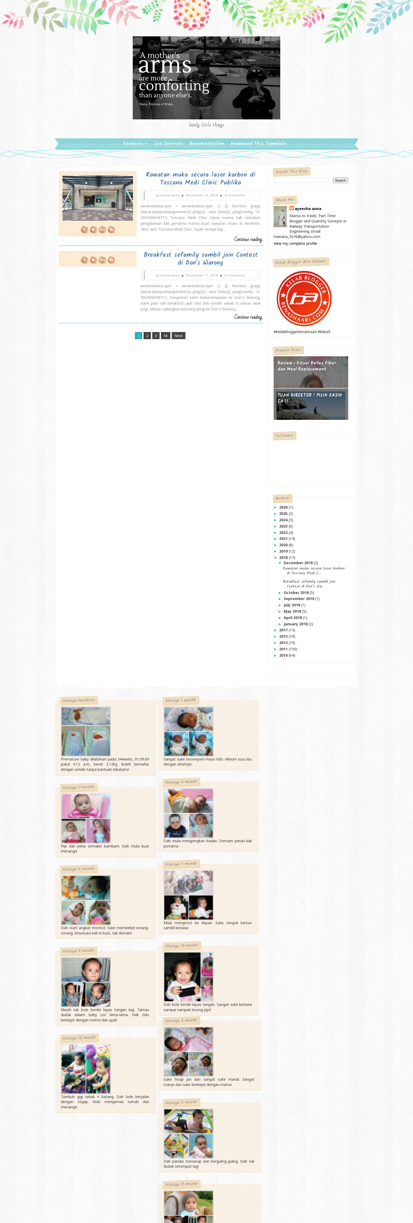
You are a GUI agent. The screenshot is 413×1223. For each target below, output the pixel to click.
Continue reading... (240, 242)
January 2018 (292, 626)
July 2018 (289, 607)
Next (177, 337)
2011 (280, 651)
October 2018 (293, 595)
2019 (280, 553)
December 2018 (295, 565)
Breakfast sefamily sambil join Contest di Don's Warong (194, 261)
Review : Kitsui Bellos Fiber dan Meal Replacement (303, 369)
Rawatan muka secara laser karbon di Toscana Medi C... (310, 573)
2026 (280, 509)
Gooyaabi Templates (245, 1144)
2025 (280, 516)
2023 (280, 528)
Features (134, 146)
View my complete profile (291, 246)
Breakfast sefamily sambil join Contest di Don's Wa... (305, 586)
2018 (280, 560)
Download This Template (259, 146)
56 (164, 337)
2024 (280, 522)
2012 (280, 645)
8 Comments (228, 278)
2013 (280, 638)
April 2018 (289, 620)
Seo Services (168, 146)
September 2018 (296, 601)
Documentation (207, 146)
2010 (280, 657)
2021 (280, 541)
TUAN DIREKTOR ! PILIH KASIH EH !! (306, 401)
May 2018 (289, 613)
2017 (280, 632)
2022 (280, 535)
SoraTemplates (184, 1144)
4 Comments (228, 198)
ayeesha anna (304, 211)
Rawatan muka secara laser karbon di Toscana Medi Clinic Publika (194, 181)
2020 (280, 547)
